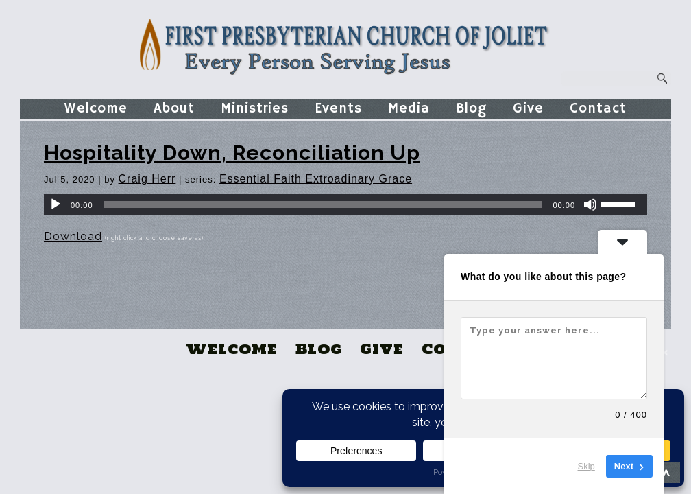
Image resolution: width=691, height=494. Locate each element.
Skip (586, 466)
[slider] (323, 204)
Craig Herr (147, 179)
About (174, 108)
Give (528, 108)
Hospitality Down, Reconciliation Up (232, 153)
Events (338, 108)
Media (409, 108)
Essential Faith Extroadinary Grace (315, 179)
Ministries (255, 108)
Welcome (96, 108)
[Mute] (590, 204)
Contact (598, 108)
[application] (345, 204)
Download (73, 236)
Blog (471, 108)
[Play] (55, 204)
